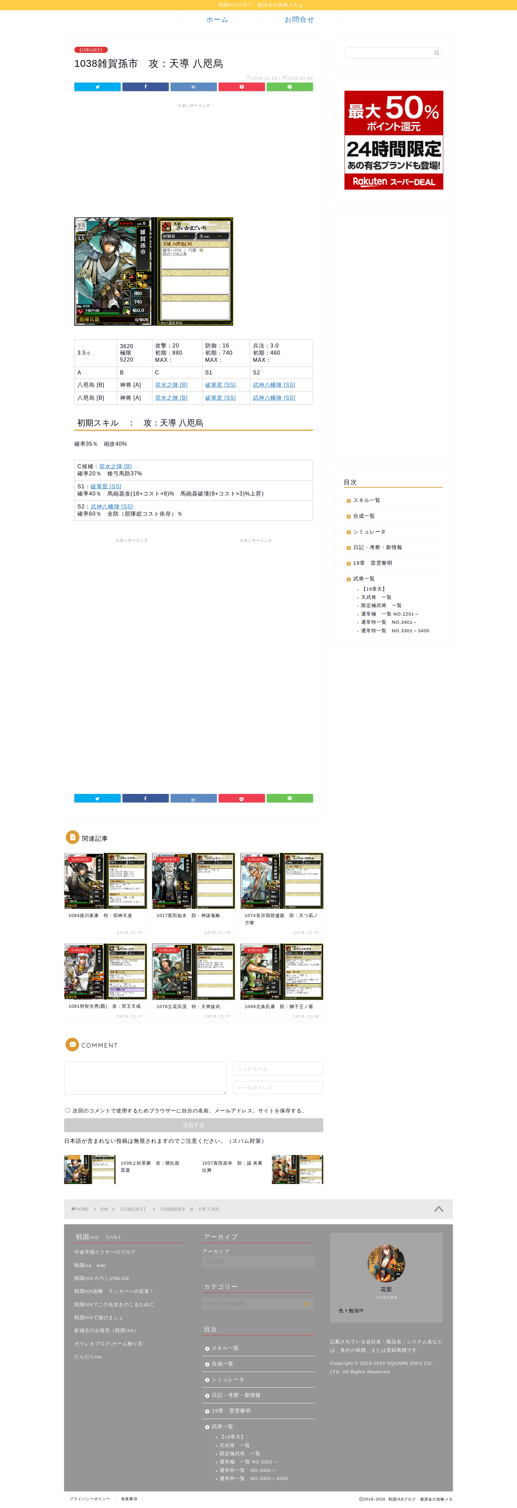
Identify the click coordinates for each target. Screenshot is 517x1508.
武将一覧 (364, 579)
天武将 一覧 (376, 598)
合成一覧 (364, 517)
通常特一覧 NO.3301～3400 (395, 631)
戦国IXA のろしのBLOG (101, 1279)
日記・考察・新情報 (377, 548)
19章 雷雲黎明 (373, 564)
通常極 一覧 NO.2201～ (390, 615)
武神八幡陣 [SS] (274, 386)
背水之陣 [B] (171, 386)
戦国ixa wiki (90, 1266)
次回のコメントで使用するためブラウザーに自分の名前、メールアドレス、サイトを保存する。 (190, 1111)
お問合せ (300, 20)
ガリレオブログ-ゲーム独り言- (109, 1344)
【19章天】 (374, 590)
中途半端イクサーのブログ (105, 1253)
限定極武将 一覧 (381, 606)
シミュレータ (369, 532)
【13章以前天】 (91, 51)
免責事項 (129, 1500)
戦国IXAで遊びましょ (99, 1318)
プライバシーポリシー (90, 1500)
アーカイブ (216, 1252)
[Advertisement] (193, 160)
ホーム (217, 20)
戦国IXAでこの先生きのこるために (114, 1305)
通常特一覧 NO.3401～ (389, 623)
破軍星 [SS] (220, 386)
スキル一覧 (367, 501)
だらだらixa (88, 1357)
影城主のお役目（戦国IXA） (106, 1331)
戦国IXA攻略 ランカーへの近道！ (114, 1292)
